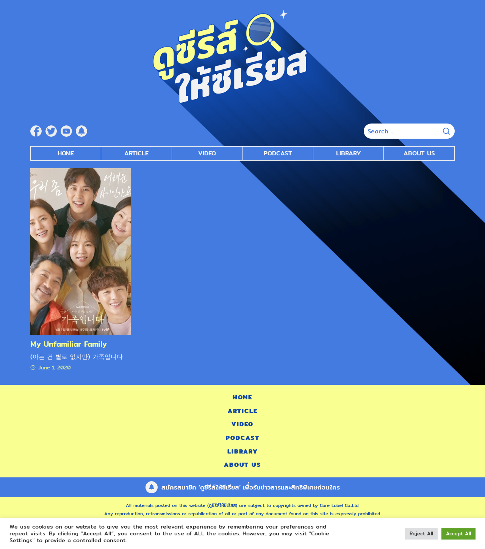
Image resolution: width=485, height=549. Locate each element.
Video (242, 424)
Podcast (243, 438)
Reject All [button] (421, 533)
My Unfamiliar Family (68, 344)
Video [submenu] (207, 153)
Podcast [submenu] (278, 153)
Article (136, 153)
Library (348, 153)
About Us (419, 153)
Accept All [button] (458, 533)
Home (66, 153)
